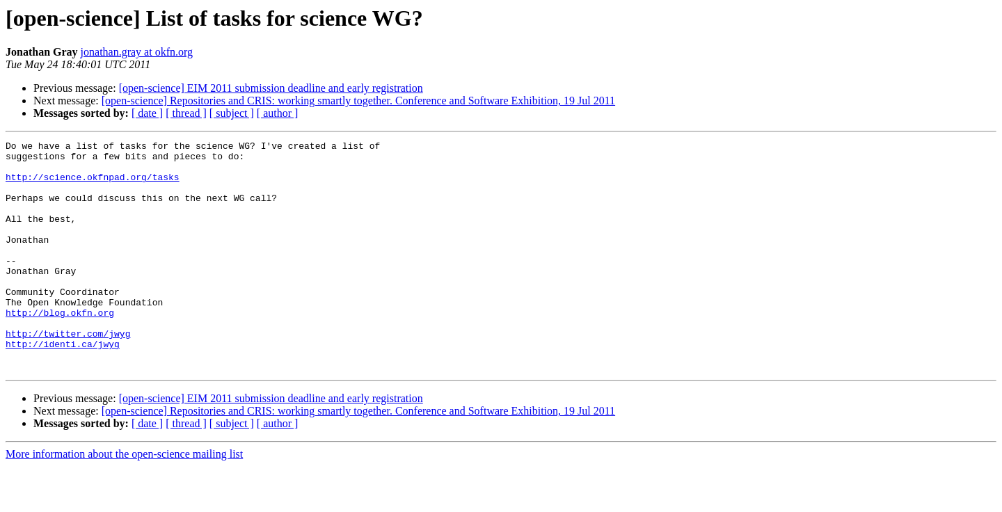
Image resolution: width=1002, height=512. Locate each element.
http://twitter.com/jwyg (68, 373)
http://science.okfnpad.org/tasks (93, 185)
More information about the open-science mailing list (124, 500)
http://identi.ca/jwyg (63, 385)
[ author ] (278, 113)
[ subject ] (231, 113)
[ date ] (147, 113)
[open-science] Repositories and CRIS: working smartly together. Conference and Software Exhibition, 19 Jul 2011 (358, 100)
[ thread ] (186, 113)
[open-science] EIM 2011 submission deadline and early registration (271, 88)
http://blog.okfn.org (60, 348)
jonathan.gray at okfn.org (137, 52)
